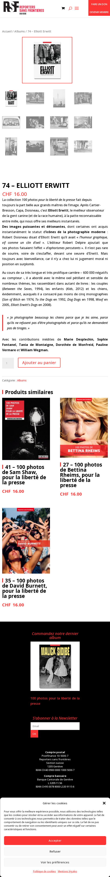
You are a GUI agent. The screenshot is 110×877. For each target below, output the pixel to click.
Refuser (55, 851)
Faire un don (99, 4)
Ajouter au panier (39, 362)
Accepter (55, 840)
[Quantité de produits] (8, 363)
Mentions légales (67, 871)
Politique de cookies (44, 871)
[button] (104, 803)
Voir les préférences (55, 862)
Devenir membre (99, 12)
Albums (19, 31)
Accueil (7, 31)
